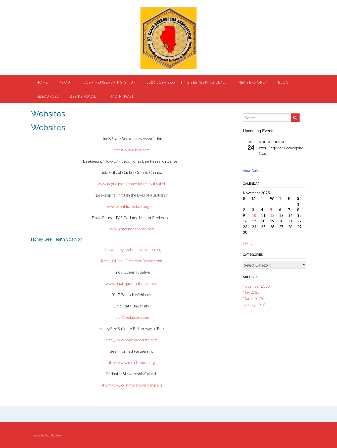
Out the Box (53, 435)
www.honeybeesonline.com (131, 229)
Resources (47, 96)
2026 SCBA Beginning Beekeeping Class (187, 82)
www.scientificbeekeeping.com (131, 206)
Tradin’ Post (120, 96)
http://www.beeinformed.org (131, 362)
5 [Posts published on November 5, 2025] (271, 209)
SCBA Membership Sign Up (109, 82)
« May (247, 243)
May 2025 (251, 292)
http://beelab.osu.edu (131, 317)
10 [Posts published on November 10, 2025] (254, 215)
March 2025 (253, 298)
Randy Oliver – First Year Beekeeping (131, 261)
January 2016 (254, 304)
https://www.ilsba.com (131, 150)
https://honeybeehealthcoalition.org (131, 249)
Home (42, 82)
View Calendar (254, 171)
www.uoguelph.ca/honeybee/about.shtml (131, 183)
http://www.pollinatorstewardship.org (131, 385)
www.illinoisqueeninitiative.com (131, 283)
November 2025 (256, 286)
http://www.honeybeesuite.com (131, 340)
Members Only (252, 82)
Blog (283, 82)
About (66, 82)
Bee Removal (83, 96)
